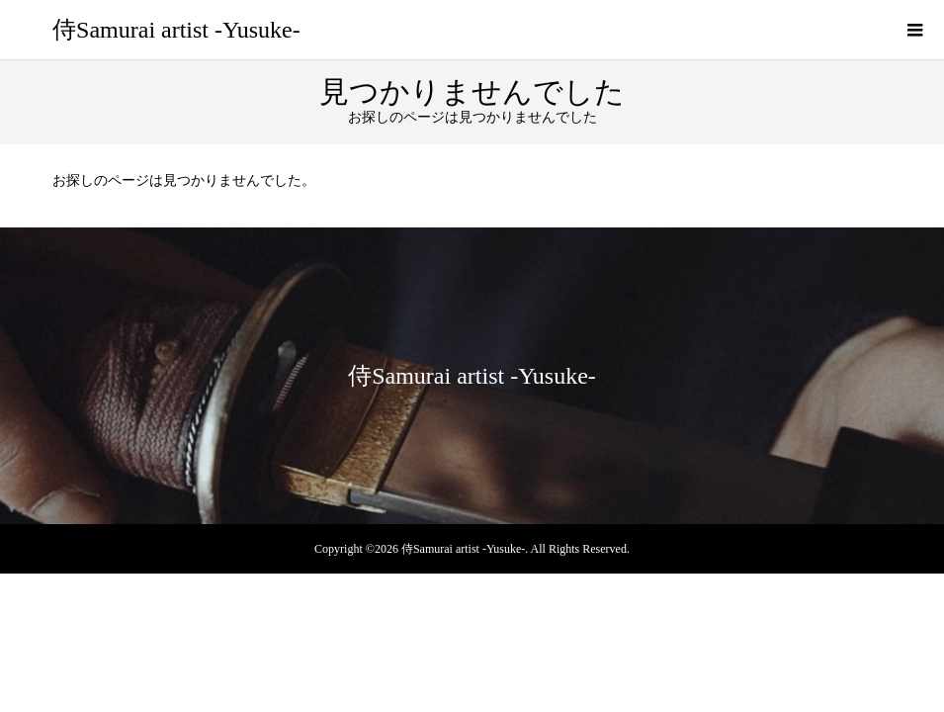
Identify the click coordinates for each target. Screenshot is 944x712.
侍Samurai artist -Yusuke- (176, 30)
